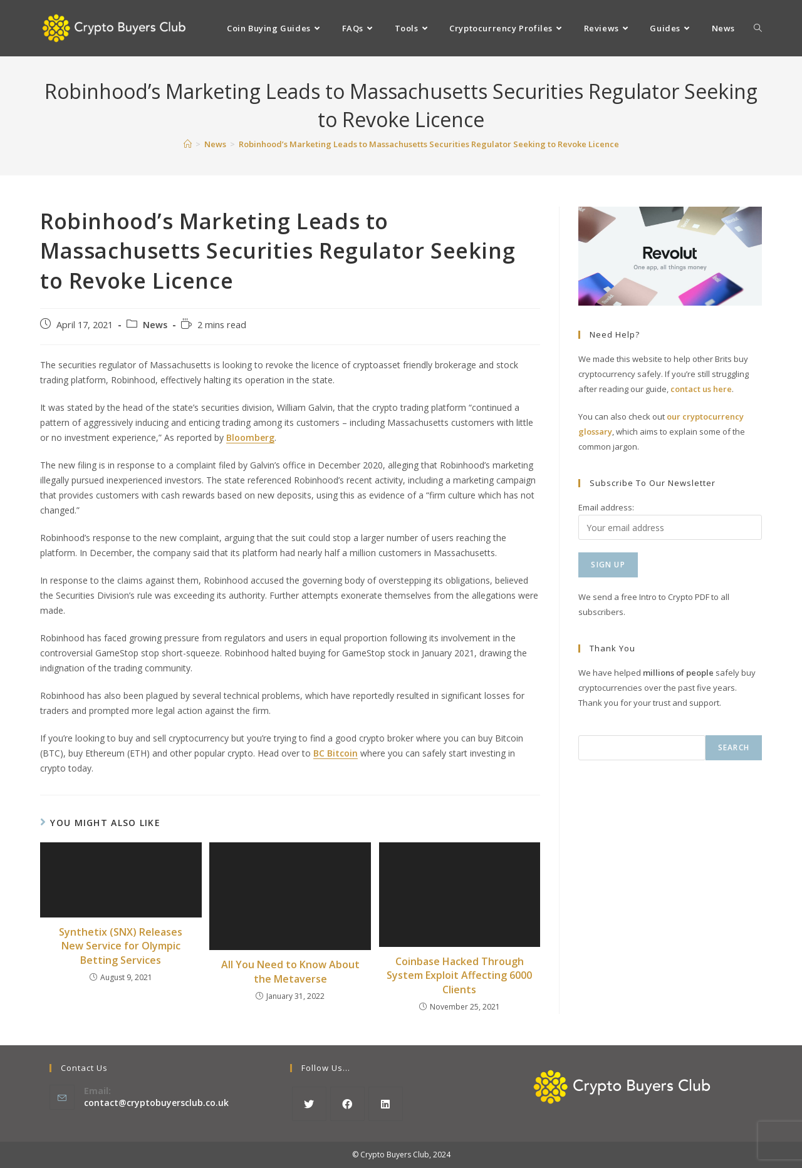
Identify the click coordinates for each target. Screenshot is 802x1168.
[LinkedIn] (385, 1104)
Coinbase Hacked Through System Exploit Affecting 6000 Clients (459, 975)
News (155, 325)
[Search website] (757, 28)
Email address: (606, 507)
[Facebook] (347, 1104)
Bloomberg (250, 437)
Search (733, 747)
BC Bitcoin (335, 753)
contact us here (701, 389)
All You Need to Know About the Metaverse (290, 971)
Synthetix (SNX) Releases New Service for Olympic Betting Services (120, 946)
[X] (309, 1104)
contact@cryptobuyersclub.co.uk (156, 1103)
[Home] (188, 144)
